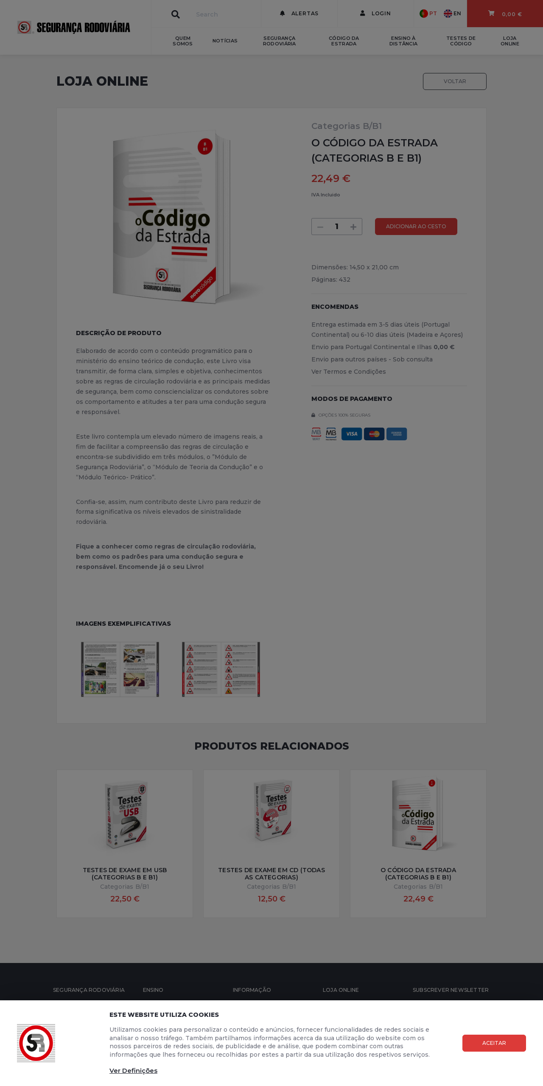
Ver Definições (133, 1070)
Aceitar (494, 1043)
